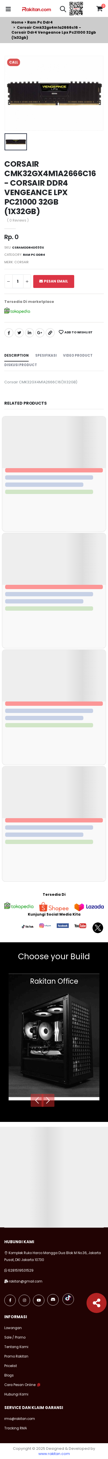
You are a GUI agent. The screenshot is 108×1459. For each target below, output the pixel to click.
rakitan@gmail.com (25, 1281)
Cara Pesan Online (20, 1385)
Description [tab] (16, 355)
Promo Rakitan (16, 1356)
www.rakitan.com (54, 1453)
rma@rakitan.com (19, 1418)
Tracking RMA (15, 1428)
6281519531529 (21, 1270)
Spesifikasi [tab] (46, 355)
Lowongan (13, 1328)
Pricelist (10, 1366)
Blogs (9, 1375)
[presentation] (37, 1100)
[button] (63, 9)
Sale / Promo (14, 1337)
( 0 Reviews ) (18, 220)
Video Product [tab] (78, 355)
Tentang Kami (16, 1347)
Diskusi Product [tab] (20, 365)
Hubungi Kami (16, 1394)
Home (17, 22)
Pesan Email (53, 281)
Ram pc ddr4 (40, 22)
